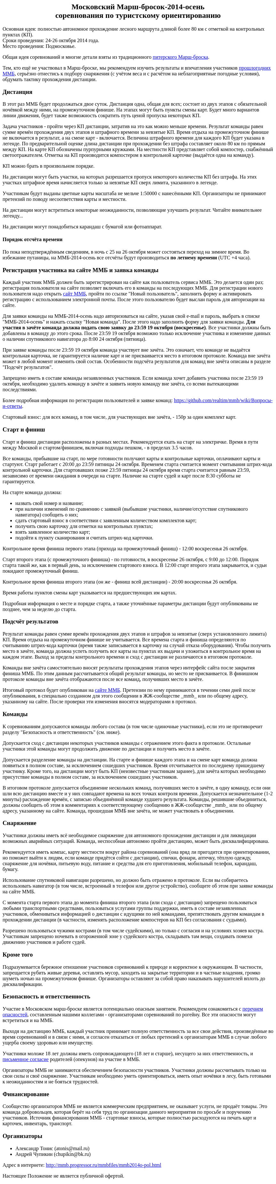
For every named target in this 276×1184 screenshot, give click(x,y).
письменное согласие (26, 1059)
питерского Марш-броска (180, 57)
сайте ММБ (107, 690)
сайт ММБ (74, 293)
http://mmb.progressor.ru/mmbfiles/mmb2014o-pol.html (103, 1165)
